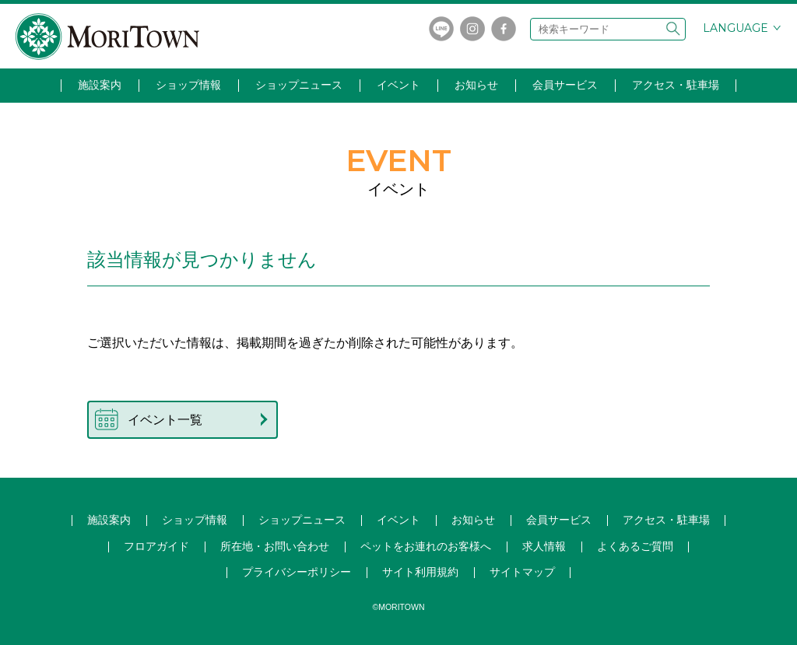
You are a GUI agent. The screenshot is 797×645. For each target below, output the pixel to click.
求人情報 (544, 546)
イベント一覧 (165, 419)
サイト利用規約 (420, 572)
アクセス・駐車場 (675, 85)
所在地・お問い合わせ (274, 546)
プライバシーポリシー (296, 572)
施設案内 (99, 85)
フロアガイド (156, 546)
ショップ (302, 520)
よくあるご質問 (635, 546)
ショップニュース (298, 85)
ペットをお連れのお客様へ (425, 546)
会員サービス (565, 85)
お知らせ (476, 85)
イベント (398, 85)
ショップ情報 (188, 85)
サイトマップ (522, 572)
